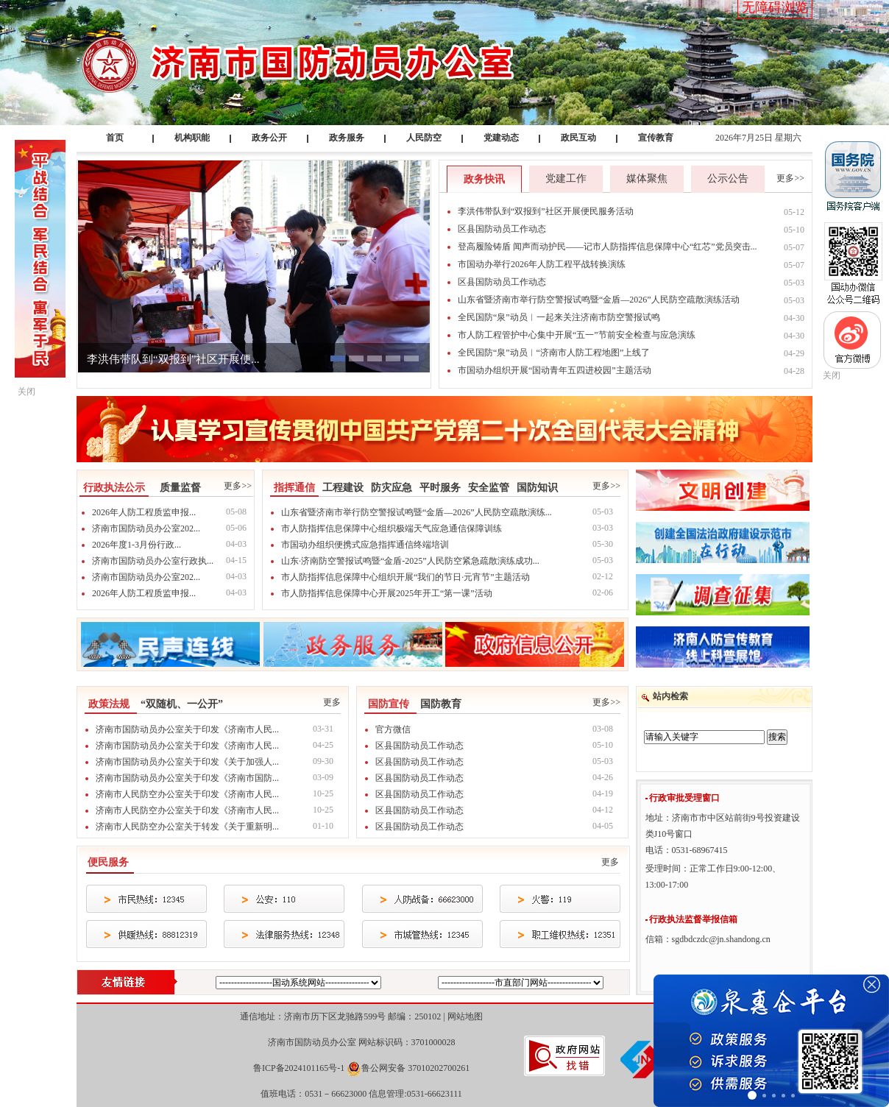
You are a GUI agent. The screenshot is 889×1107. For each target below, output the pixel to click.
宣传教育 (655, 137)
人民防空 (424, 137)
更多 (332, 702)
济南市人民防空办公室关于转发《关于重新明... (187, 826)
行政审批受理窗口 (684, 798)
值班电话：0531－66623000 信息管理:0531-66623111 (361, 1094)
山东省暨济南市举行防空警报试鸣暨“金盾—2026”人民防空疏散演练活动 (599, 299)
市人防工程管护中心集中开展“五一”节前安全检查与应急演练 (576, 335)
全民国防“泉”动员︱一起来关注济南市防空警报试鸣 (559, 317)
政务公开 (269, 137)
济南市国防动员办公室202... (146, 528)
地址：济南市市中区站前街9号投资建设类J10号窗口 (722, 826)
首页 (115, 137)
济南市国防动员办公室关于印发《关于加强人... (187, 762)
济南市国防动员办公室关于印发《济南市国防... (187, 778)
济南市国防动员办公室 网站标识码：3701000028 (362, 1042)
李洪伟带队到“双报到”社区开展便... (173, 359)
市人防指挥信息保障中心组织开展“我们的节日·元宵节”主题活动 (405, 577)
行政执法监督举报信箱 (693, 919)
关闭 (831, 375)
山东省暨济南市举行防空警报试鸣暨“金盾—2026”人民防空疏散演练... (416, 512)
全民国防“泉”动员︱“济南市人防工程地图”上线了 (554, 352)
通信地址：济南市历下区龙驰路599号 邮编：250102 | (361, 1016)
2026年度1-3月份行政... (136, 545)
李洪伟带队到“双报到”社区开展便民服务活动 (546, 211)
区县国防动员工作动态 (502, 229)
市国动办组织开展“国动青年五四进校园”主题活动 (554, 370)
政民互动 (578, 137)
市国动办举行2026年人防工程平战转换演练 (542, 264)
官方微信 (393, 729)
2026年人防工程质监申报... (144, 512)
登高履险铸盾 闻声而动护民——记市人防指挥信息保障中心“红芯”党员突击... (607, 246)
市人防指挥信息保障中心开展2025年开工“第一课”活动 (386, 593)
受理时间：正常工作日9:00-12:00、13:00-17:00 (713, 876)
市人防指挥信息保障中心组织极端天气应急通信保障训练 (391, 528)
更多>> (790, 178)
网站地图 (465, 1016)
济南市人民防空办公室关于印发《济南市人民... (187, 794)
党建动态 (501, 137)
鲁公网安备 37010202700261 (415, 1068)
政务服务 (346, 137)
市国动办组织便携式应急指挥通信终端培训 (365, 545)
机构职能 (192, 137)
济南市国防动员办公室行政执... (152, 561)
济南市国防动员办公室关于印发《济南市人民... (187, 729)
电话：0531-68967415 (686, 850)
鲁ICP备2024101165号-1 (298, 1068)
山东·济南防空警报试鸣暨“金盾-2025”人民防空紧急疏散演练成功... (410, 561)
